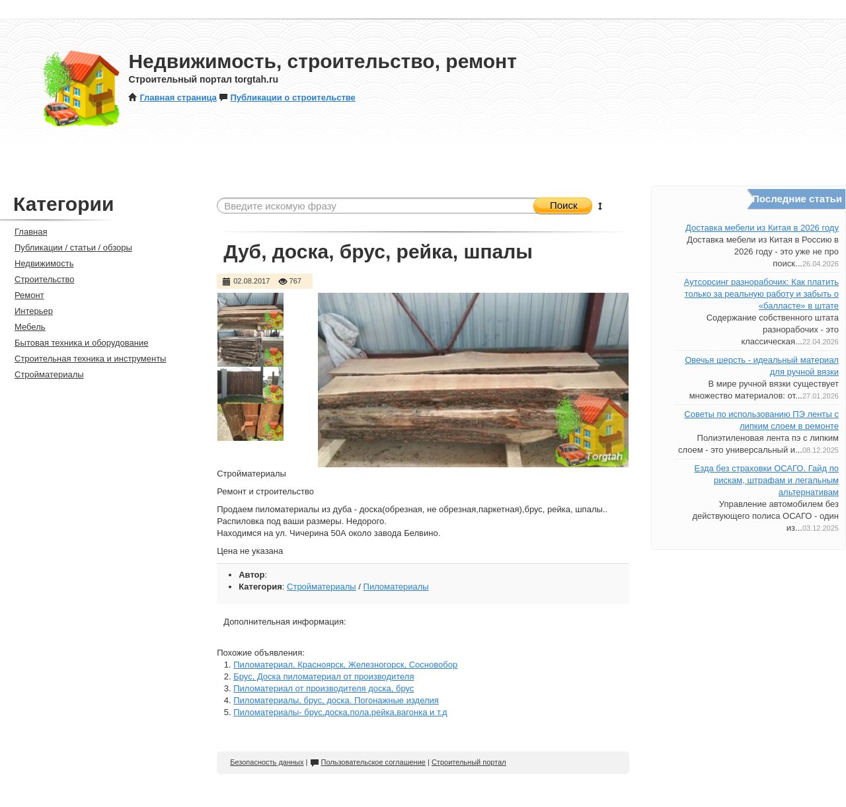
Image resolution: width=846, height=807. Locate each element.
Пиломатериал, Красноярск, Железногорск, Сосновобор (345, 665)
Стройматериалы (321, 587)
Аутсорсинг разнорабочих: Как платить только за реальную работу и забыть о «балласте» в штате (761, 294)
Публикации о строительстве (287, 97)
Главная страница (172, 97)
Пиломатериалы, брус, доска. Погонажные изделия (336, 700)
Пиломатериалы (396, 587)
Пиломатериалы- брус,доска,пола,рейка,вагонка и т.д (340, 712)
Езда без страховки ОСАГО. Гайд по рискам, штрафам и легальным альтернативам (767, 480)
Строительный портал (469, 762)
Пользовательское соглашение (368, 762)
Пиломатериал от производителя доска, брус (323, 688)
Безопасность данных (266, 762)
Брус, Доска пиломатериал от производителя (323, 676)
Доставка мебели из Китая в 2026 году (762, 228)
